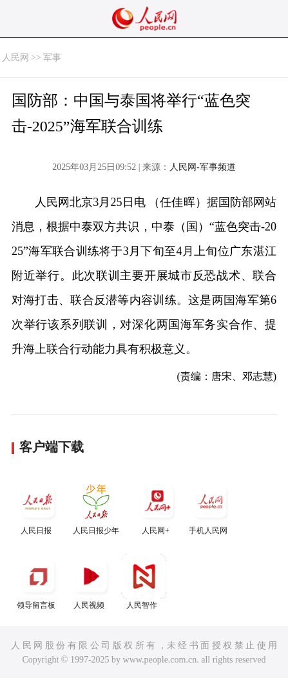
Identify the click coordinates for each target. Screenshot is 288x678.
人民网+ (157, 507)
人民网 (15, 57)
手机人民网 (210, 507)
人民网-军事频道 (202, 167)
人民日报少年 (96, 507)
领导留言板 (38, 582)
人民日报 (38, 507)
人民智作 (143, 582)
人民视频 (90, 582)
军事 (52, 57)
